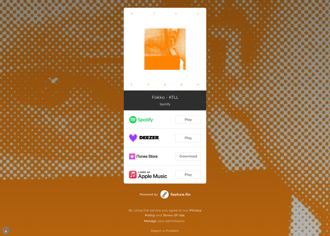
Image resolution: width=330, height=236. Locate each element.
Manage (150, 221)
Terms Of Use (174, 215)
